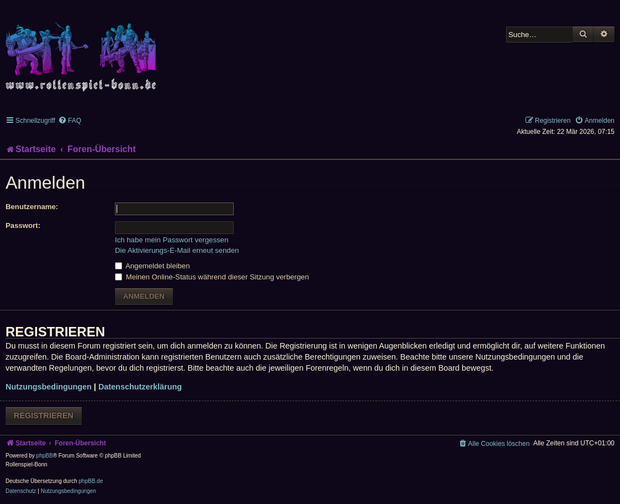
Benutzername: (32, 206)
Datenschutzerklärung (140, 386)
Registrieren (43, 415)
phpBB (44, 456)
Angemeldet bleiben (152, 266)
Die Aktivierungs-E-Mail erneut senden (177, 250)
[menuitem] (69, 120)
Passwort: (23, 225)
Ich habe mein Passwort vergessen (171, 240)
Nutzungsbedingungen (49, 386)
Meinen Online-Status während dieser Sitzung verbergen (212, 277)
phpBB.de (90, 481)
